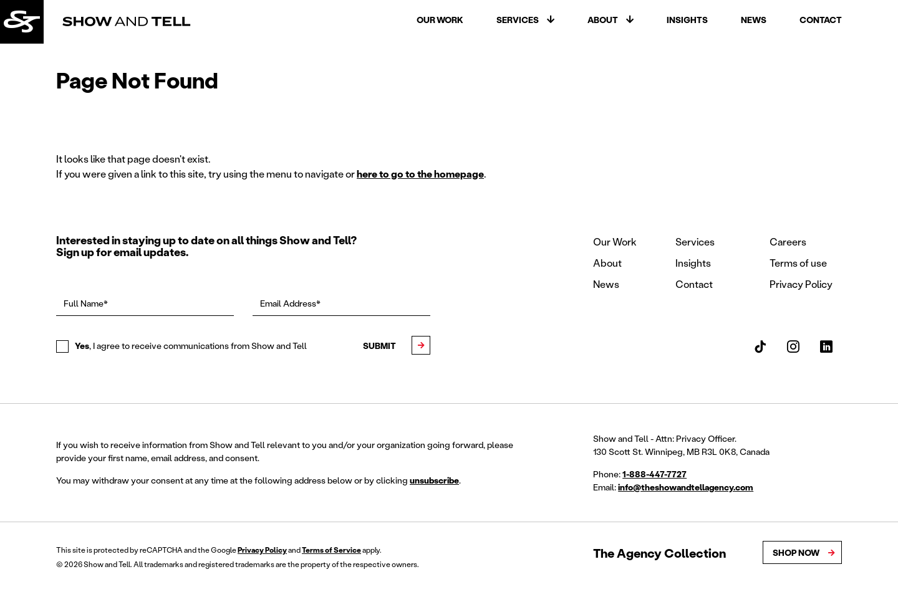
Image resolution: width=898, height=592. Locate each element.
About (602, 20)
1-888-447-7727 (654, 474)
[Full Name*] (145, 304)
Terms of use (798, 262)
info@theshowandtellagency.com (685, 487)
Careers (788, 241)
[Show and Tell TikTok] (760, 346)
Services (517, 20)
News (753, 20)
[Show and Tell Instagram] (793, 346)
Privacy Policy (801, 283)
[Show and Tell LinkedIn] (826, 346)
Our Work (440, 20)
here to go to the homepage (420, 173)
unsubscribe (434, 480)
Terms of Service (331, 550)
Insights (687, 20)
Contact (820, 20)
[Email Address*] (341, 304)
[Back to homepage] (22, 22)
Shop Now (796, 552)
